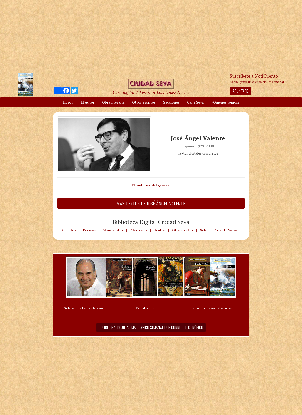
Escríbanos (145, 308)
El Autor (87, 102)
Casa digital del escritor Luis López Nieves (151, 92)
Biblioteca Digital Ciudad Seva (150, 222)
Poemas (89, 229)
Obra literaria (113, 102)
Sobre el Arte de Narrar (219, 229)
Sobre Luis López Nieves (84, 308)
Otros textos (182, 229)
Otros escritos (144, 102)
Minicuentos (113, 229)
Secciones (171, 102)
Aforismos (138, 229)
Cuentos (69, 229)
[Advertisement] (151, 36)
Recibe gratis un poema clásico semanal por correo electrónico (151, 327)
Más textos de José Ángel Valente (150, 203)
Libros (68, 102)
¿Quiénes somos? (225, 102)
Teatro (159, 229)
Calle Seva (195, 102)
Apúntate (240, 91)
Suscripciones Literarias (212, 308)
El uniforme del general (151, 185)
